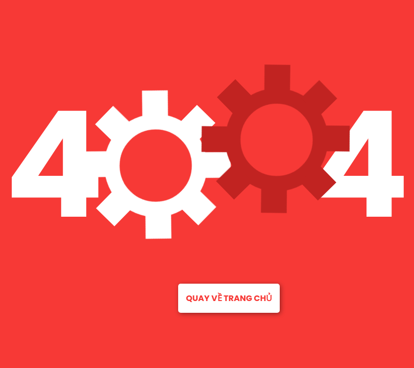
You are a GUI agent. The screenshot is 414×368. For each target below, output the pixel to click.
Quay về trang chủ (229, 298)
